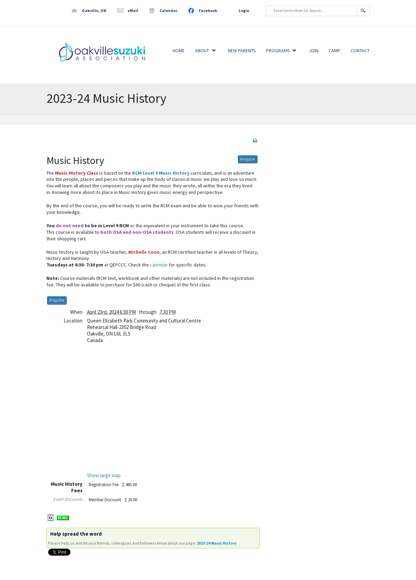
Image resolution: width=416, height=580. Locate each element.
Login (244, 10)
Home (179, 50)
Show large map (104, 475)
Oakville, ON (94, 10)
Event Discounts (68, 499)
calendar (159, 265)
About (202, 50)
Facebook (208, 10)
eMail (133, 10)
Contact (360, 50)
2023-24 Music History (217, 543)
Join (313, 50)
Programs (278, 50)
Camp (334, 50)
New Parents (242, 50)
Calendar (168, 10)
